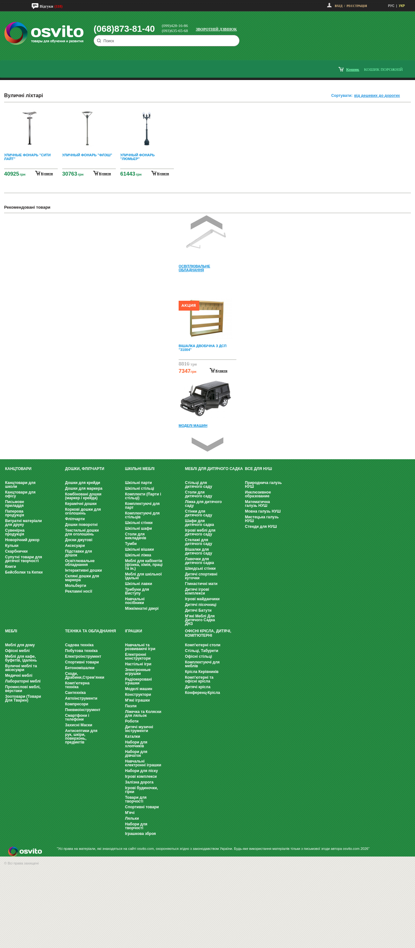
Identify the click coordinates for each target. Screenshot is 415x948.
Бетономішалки (80, 668)
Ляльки (132, 818)
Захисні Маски (78, 725)
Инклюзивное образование (258, 494)
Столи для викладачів (135, 536)
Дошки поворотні (81, 524)
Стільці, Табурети (201, 651)
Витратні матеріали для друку (23, 523)
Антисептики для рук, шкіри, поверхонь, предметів (81, 736)
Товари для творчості (136, 799)
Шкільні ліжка (138, 555)
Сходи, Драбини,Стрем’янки (84, 675)
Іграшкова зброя (140, 833)
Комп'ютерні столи (203, 645)
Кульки (11, 545)
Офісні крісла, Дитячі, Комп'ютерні (208, 633)
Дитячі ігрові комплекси (197, 591)
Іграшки (133, 631)
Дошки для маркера (83, 488)
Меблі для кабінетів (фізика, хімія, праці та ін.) (143, 565)
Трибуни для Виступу (137, 591)
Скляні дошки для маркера (82, 578)
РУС (391, 6)
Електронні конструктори (138, 656)
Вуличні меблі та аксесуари (21, 668)
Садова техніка (79, 645)
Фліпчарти (75, 519)
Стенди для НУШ (261, 526)
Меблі (11, 631)
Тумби (131, 543)
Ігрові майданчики (202, 599)
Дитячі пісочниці (200, 604)
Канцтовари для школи (20, 485)
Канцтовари (18, 469)
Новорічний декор (22, 540)
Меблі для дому (20, 645)
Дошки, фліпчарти (84, 469)
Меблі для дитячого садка (214, 469)
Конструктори (138, 694)
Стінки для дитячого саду (198, 513)
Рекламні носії (78, 591)
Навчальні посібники (134, 601)
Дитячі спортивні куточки (201, 576)
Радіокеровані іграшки (138, 681)
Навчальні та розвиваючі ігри (140, 647)
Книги (10, 566)
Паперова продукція (14, 513)
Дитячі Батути (198, 610)
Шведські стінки (200, 568)
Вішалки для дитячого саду (198, 551)
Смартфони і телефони (77, 717)
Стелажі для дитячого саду (198, 542)
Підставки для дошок (78, 553)
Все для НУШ (258, 469)
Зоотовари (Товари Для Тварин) (23, 698)
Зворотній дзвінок (216, 29)
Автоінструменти (81, 698)
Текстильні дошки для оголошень (82, 532)
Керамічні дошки (80, 503)
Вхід (338, 6)
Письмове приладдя (14, 504)
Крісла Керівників (202, 671)
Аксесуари (75, 545)
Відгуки (46, 6)
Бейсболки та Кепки (24, 572)
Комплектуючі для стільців (142, 515)
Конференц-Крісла (202, 692)
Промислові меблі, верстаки (23, 689)
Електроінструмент (83, 656)
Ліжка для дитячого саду (203, 504)
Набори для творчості (136, 826)
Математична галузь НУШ (257, 504)
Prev (206, 222)
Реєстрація (356, 6)
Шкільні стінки (139, 523)
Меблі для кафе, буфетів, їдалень (21, 658)
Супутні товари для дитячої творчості (23, 559)
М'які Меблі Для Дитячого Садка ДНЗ (200, 620)
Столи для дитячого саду (198, 494)
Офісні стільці (198, 656)
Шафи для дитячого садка (199, 523)
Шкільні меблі (140, 469)
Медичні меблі (18, 675)
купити (47, 173)
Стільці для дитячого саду (198, 485)
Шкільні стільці (139, 488)
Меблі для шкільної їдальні (143, 576)
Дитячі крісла (197, 687)
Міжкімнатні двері (142, 608)
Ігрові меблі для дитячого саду (200, 532)
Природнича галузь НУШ (263, 485)
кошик (352, 69)
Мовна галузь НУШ (262, 511)
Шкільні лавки (138, 584)
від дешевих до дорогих (377, 95)
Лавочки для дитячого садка (199, 561)
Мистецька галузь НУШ (262, 519)
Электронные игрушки (137, 672)
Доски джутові (78, 540)
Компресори (76, 704)
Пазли (130, 706)
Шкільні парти (138, 483)
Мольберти (75, 585)
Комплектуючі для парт (142, 505)
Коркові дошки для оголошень (83, 511)
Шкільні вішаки (139, 549)
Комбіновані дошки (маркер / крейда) (83, 496)
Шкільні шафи (138, 528)
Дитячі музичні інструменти (139, 729)
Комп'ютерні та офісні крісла (199, 679)
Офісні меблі (17, 651)
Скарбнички (16, 551)
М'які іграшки (137, 700)
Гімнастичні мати (201, 584)
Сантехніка (75, 692)
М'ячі (130, 812)
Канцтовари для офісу (20, 494)
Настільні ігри (138, 664)
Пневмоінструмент (82, 710)
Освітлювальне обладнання (80, 563)
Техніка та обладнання (90, 631)
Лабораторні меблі (23, 681)
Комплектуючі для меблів (202, 664)
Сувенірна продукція (14, 532)
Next (207, 444)
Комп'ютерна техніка (77, 685)
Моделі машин (138, 689)
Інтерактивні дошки (83, 570)
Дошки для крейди (82, 483)
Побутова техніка (81, 651)
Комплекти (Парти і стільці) (143, 496)
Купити (221, 371)
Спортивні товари (82, 662)
